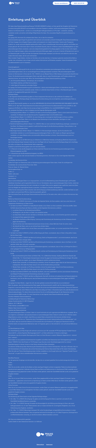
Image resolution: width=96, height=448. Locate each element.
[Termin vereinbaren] (61, 3)
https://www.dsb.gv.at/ (41, 290)
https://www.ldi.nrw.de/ (19, 308)
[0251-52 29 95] (79, 3)
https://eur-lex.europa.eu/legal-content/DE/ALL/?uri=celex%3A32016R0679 (44, 108)
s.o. (16, 176)
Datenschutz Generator (28, 421)
